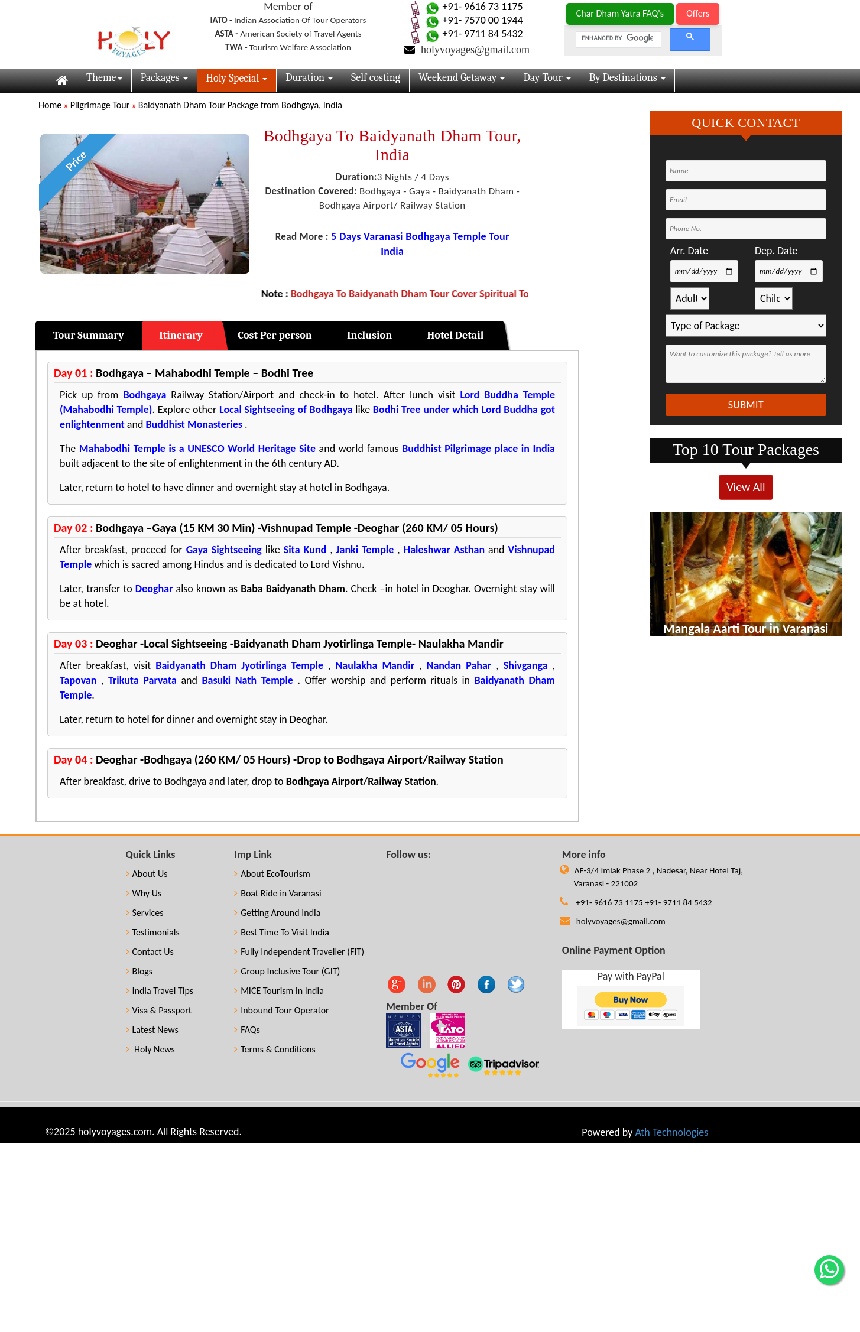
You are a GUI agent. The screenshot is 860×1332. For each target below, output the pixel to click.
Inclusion (369, 335)
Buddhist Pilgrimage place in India (478, 448)
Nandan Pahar (461, 665)
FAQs (247, 1029)
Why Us (144, 893)
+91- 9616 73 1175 (473, 6)
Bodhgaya (144, 394)
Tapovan (78, 680)
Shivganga (526, 665)
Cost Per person (275, 335)
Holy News (150, 1049)
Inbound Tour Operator (281, 1010)
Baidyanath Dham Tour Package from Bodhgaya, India (240, 105)
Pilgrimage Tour (100, 105)
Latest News (152, 1029)
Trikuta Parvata (142, 680)
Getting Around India (277, 912)
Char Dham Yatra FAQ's (620, 13)
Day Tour (546, 78)
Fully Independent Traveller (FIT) (299, 951)
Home (49, 105)
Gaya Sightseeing (224, 549)
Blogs (139, 971)
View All (745, 487)
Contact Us (150, 951)
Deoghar (154, 588)
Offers (697, 13)
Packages (164, 78)
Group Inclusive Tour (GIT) (287, 971)
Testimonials (153, 932)
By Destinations (627, 78)
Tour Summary (88, 335)
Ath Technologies (671, 1132)
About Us (147, 873)
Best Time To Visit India (281, 932)
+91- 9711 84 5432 (473, 33)
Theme (104, 78)
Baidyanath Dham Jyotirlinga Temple (239, 665)
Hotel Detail (455, 335)
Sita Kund (305, 549)
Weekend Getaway (461, 78)
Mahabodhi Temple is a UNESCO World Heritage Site (197, 448)
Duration (309, 78)
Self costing (375, 78)
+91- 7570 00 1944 (473, 20)
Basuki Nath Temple (247, 680)
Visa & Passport (159, 1010)
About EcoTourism (272, 873)
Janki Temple (365, 549)
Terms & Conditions (275, 1049)
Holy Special (237, 78)
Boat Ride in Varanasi (277, 893)
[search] (617, 38)
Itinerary (181, 335)
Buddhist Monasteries (193, 424)
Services (145, 912)
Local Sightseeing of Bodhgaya (285, 409)
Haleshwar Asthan (444, 549)
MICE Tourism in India (279, 990)
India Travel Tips (160, 990)
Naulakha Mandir (373, 665)
